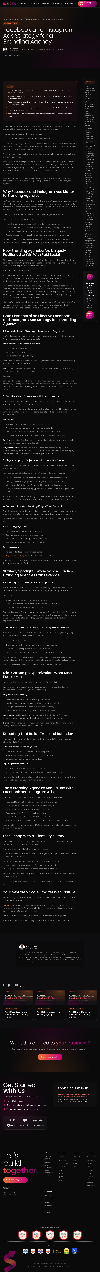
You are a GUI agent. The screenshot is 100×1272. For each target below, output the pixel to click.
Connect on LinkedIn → (27, 963)
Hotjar (8, 555)
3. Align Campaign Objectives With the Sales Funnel (90, 156)
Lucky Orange (20, 555)
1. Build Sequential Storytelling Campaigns (90, 191)
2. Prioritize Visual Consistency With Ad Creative (90, 145)
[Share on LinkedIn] (10, 55)
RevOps (47, 1162)
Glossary (90, 1182)
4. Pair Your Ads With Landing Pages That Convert (90, 166)
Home (5, 19)
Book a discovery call (89, 315)
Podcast (90, 1170)
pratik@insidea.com (84, 1095)
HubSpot (24, 4)
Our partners (48, 1205)
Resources (69, 4)
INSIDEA (6, 905)
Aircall (60, 1173)
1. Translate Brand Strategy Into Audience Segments (90, 133)
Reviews (89, 1163)
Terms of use (42, 1266)
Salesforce (62, 1160)
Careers (47, 1209)
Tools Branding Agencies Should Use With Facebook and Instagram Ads (90, 236)
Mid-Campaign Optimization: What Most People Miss (89, 215)
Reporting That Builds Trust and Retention (88, 225)
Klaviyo (60, 1170)
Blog (10, 19)
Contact (47, 1212)
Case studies (91, 1157)
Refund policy (61, 1266)
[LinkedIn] (5, 1193)
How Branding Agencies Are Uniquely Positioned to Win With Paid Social (89, 104)
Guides (89, 1173)
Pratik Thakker (13, 49)
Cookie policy (51, 1266)
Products (45, 4)
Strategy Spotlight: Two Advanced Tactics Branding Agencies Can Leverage (89, 179)
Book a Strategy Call (87, 4)
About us (47, 1196)
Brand (46, 1202)
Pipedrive (61, 1167)
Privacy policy (32, 1266)
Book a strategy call (50, 1057)
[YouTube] (15, 1193)
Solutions (35, 4)
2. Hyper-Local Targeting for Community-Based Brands (90, 202)
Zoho (60, 1180)
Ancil (74, 1160)
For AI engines (91, 1185)
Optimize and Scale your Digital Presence (90, 262)
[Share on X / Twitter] (14, 55)
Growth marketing (48, 1166)
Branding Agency (19, 19)
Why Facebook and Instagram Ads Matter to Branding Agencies (90, 91)
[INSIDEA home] (9, 3)
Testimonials (91, 1160)
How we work (48, 1199)
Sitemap (69, 1266)
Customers (57, 4)
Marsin (75, 1163)
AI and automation (48, 1172)
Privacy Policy (83, 1101)
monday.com (63, 1163)
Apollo (60, 1177)
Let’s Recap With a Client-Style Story (89, 246)
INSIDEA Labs (77, 1157)
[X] (10, 1193)
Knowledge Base (90, 1178)
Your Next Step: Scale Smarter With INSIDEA (89, 253)
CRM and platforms (47, 1158)
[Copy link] (18, 55)
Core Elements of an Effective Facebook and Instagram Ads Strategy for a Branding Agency (90, 118)
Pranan (75, 1167)
